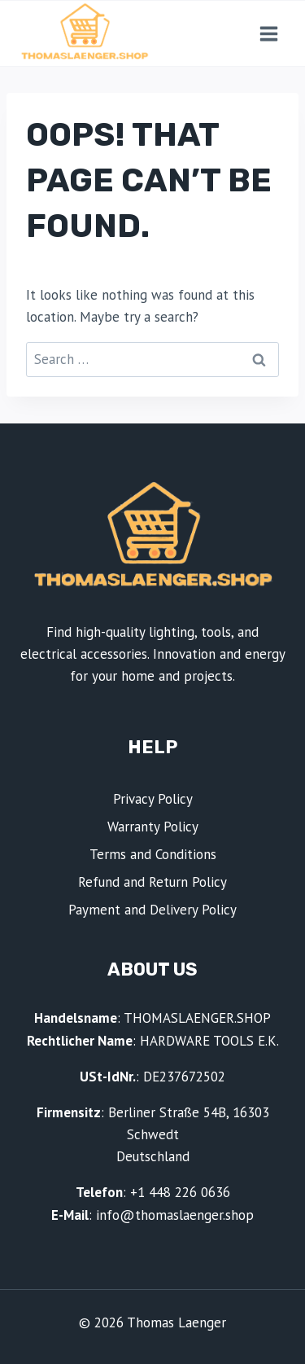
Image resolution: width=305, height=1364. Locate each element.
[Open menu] (268, 33)
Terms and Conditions (152, 854)
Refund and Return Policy (152, 882)
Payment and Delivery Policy (152, 910)
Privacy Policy (153, 799)
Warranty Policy (152, 827)
